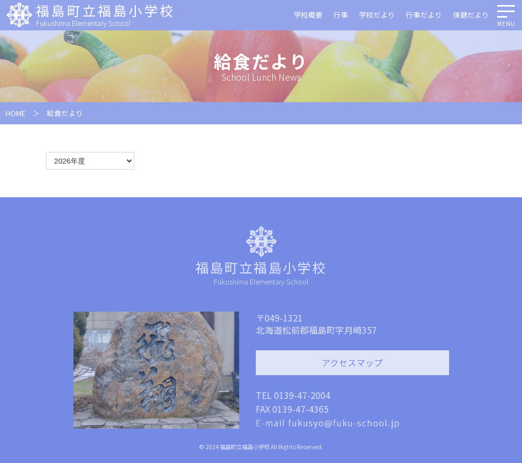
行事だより (424, 14)
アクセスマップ (352, 362)
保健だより (471, 14)
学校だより (377, 14)
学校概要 (308, 14)
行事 (341, 14)
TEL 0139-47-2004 (293, 395)
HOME (15, 113)
